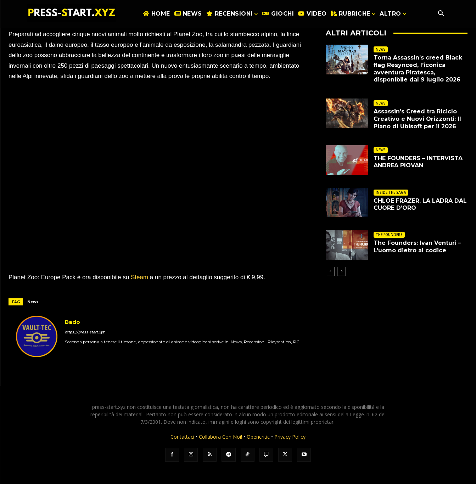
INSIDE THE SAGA (391, 192)
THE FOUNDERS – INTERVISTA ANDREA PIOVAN (418, 162)
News (32, 301)
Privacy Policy (290, 436)
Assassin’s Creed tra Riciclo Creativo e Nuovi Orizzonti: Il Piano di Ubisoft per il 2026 (417, 119)
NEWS (381, 49)
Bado (72, 322)
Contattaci (182, 436)
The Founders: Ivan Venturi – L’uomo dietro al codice (417, 247)
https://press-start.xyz (84, 332)
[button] (441, 14)
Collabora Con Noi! (220, 436)
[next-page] (341, 271)
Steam (139, 277)
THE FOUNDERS (389, 234)
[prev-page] (330, 271)
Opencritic (259, 436)
